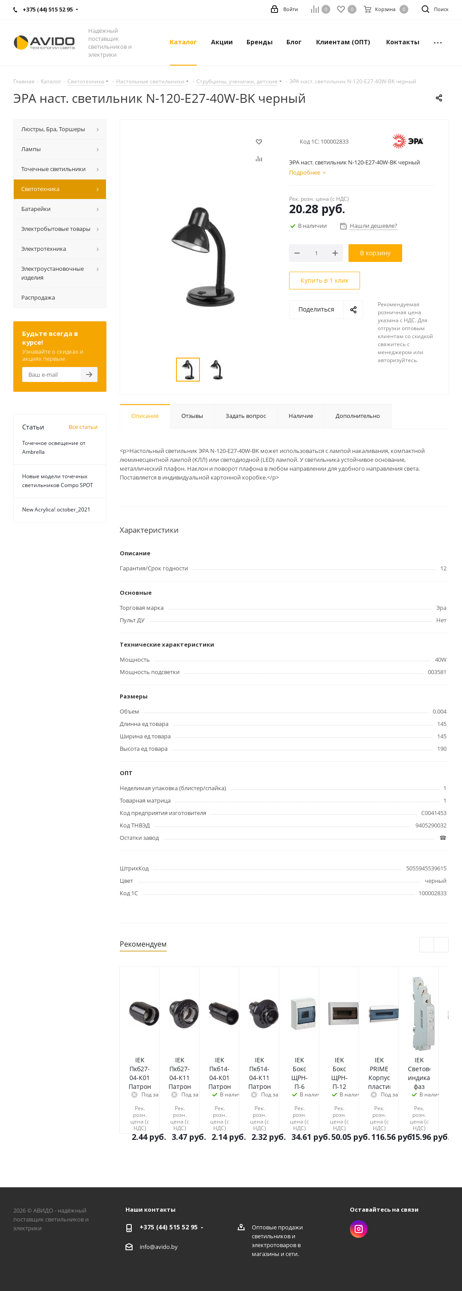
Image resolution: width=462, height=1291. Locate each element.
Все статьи (83, 427)
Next (441, 945)
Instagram (359, 1229)
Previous (427, 945)
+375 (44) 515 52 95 (169, 1227)
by (174, 1247)
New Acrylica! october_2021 (56, 509)
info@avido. (155, 1247)
